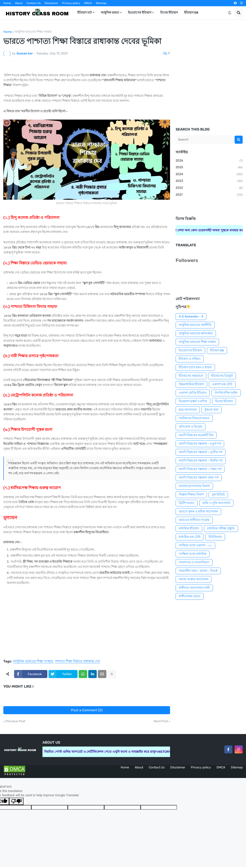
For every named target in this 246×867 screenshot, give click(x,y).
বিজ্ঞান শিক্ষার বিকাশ (191, 494)
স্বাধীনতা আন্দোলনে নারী (194, 588)
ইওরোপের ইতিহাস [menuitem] (139, 13)
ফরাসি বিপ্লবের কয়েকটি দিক (196, 435)
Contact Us (34, 3)
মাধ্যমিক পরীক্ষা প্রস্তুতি (221, 528)
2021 (209, 195)
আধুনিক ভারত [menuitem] (110, 13)
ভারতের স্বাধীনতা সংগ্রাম (194, 520)
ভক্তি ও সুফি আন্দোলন (216, 503)
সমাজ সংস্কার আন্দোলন (193, 579)
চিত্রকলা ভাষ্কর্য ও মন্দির (193, 401)
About (19, 3)
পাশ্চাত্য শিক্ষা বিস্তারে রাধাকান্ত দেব (77, 661)
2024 (209, 174)
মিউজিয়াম (215, 537)
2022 (209, 188)
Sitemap (101, 3)
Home (7, 3)
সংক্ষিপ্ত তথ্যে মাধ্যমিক (192, 554)
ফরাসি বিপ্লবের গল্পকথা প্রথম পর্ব (199, 477)
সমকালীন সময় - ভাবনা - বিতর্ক (198, 571)
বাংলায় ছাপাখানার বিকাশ (194, 486)
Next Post (161, 721)
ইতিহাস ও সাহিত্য (189, 359)
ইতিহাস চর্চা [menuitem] (84, 13)
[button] (230, 13)
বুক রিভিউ (218, 494)
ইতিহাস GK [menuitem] (191, 13)
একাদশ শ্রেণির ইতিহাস (192, 393)
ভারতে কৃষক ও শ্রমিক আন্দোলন (198, 511)
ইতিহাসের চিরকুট (222, 376)
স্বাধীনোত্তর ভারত (189, 596)
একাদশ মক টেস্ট (222, 384)
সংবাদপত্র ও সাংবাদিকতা (194, 562)
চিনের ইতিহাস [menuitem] (169, 13)
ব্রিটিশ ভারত (186, 503)
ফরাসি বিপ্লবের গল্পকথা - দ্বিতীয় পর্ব (201, 461)
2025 (209, 167)
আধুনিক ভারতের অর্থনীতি (195, 325)
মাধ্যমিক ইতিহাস (189, 528)
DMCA (88, 3)
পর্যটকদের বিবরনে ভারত (194, 418)
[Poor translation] (16, 801)
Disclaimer (51, 3)
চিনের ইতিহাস (224, 401)
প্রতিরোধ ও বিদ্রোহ (190, 427)
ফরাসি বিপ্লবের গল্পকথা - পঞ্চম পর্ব (200, 469)
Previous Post (15, 721)
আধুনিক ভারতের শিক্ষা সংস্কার (33, 31)
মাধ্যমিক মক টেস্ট (189, 537)
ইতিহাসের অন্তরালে (191, 376)
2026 (209, 161)
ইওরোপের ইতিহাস (190, 350)
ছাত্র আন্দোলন (188, 410)
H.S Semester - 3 (191, 316)
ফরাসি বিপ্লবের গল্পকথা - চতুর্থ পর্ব (200, 444)
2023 (209, 181)
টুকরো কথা (212, 410)
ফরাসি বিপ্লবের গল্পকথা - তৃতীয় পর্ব (200, 452)
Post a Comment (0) (87, 710)
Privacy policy (71, 3)
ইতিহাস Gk (217, 350)
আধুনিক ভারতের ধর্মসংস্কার (196, 333)
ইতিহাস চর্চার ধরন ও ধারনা (195, 367)
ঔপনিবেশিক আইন (226, 393)
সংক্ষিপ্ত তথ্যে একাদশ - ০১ (195, 545)
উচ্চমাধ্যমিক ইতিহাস (191, 384)
